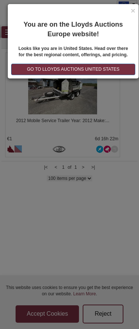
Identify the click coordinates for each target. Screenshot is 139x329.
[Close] (133, 10)
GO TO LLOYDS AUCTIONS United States (73, 69)
